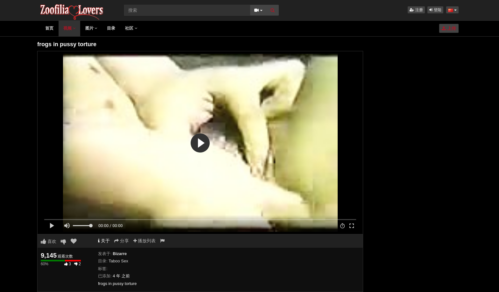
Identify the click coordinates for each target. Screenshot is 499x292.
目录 (111, 28)
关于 (104, 240)
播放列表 (144, 240)
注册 (416, 10)
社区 (131, 28)
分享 (121, 240)
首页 (49, 28)
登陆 (435, 10)
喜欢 (48, 241)
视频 (69, 28)
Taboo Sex (118, 261)
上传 (449, 28)
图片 (91, 28)
